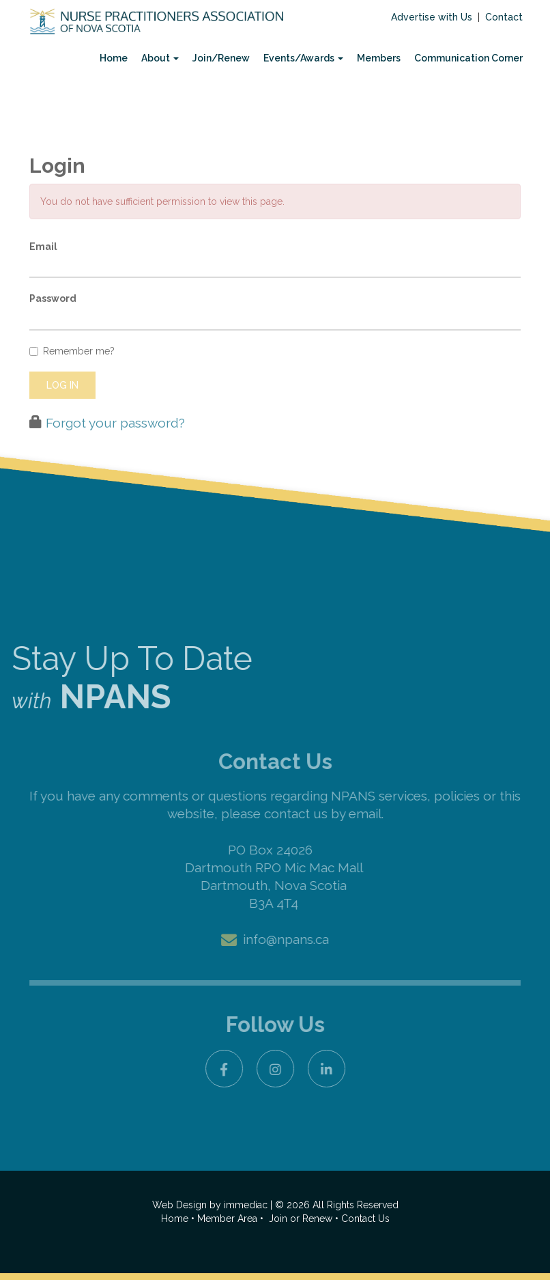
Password (52, 325)
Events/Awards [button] (303, 58)
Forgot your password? (115, 449)
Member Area (227, 1218)
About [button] (160, 58)
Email (43, 273)
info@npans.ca (286, 939)
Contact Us (365, 1218)
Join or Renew (302, 1218)
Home (114, 58)
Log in (62, 411)
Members (379, 58)
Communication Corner (468, 58)
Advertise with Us (431, 17)
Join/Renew (221, 58)
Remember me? (72, 377)
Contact (504, 17)
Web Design (179, 1204)
